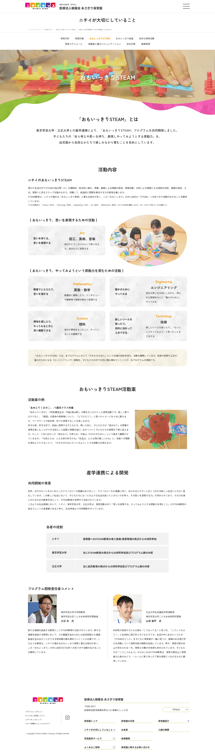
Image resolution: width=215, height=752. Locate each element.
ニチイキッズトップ (34, 30)
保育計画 (79, 38)
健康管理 (145, 44)
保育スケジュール (73, 44)
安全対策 (131, 44)
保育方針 (65, 38)
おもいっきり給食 (124, 38)
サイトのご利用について (35, 715)
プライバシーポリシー (34, 711)
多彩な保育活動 (146, 38)
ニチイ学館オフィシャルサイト (37, 723)
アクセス (176, 709)
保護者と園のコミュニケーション (104, 44)
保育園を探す (48, 30)
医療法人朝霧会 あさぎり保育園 (66, 30)
